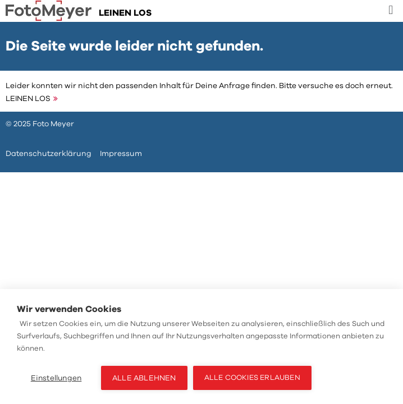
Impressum (121, 153)
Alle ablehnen (144, 378)
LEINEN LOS (28, 98)
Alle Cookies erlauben (252, 378)
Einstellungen (56, 378)
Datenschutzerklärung (48, 153)
